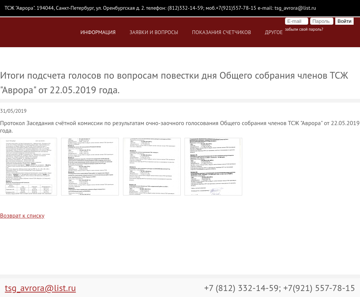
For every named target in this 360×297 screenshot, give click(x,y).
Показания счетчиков (221, 32)
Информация (98, 32)
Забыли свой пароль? (304, 29)
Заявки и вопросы (153, 32)
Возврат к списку (22, 215)
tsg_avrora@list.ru (40, 288)
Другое (274, 32)
